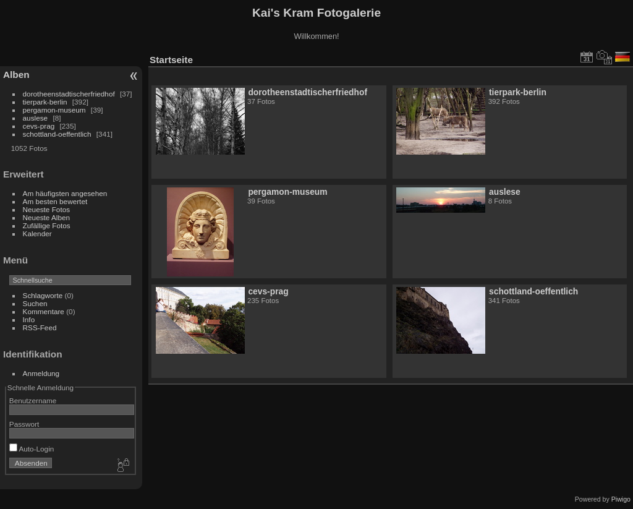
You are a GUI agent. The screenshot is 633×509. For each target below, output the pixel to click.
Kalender (37, 233)
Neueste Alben (46, 217)
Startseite (171, 59)
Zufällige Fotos (46, 225)
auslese (35, 118)
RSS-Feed (40, 327)
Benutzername (33, 400)
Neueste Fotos (46, 209)
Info (29, 319)
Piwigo (621, 499)
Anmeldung (41, 373)
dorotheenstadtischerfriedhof (69, 94)
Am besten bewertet (55, 201)
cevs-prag (39, 126)
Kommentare (43, 311)
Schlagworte (43, 295)
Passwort (24, 424)
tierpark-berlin (45, 102)
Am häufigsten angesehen (65, 193)
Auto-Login (31, 449)
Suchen (35, 303)
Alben (16, 74)
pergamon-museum (54, 110)
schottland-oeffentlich (57, 134)
